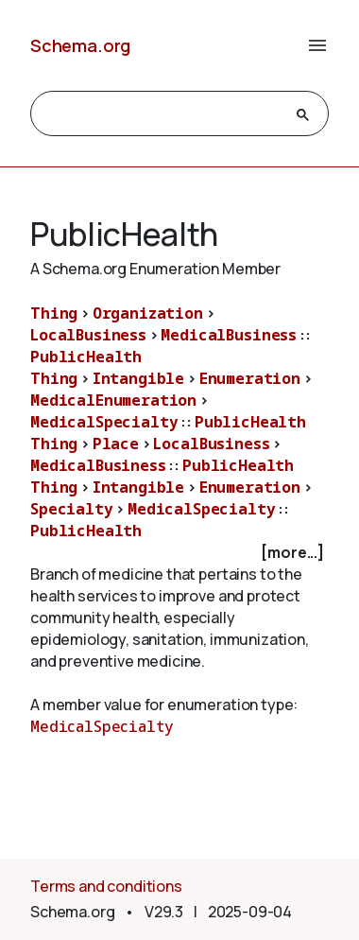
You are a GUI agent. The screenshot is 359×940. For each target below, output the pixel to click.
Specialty (71, 508)
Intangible (138, 378)
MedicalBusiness (229, 334)
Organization (148, 313)
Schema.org (80, 45)
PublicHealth (86, 356)
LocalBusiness (88, 334)
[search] (162, 114)
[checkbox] (179, 553)
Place (116, 443)
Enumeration (249, 378)
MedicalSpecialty (104, 421)
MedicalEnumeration (113, 400)
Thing (53, 313)
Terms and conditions (106, 886)
